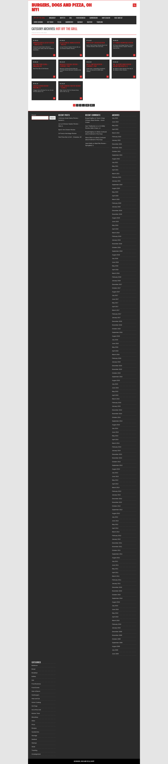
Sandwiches (69, 22)
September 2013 (117, 465)
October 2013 (116, 462)
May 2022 (115, 125)
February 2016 (116, 358)
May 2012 (115, 524)
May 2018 (115, 266)
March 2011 (115, 576)
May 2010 (115, 613)
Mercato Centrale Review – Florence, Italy (69, 65)
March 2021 (115, 173)
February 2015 (116, 402)
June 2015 (115, 388)
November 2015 (117, 369)
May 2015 (115, 391)
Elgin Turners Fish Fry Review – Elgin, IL (70, 87)
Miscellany (35, 717)
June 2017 (115, 299)
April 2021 (115, 170)
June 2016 (115, 343)
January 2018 (116, 280)
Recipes (34, 728)
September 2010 (117, 598)
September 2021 (117, 155)
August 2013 (116, 469)
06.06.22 (35, 62)
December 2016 (117, 321)
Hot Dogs (50, 22)
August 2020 (116, 188)
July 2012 (115, 517)
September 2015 (117, 377)
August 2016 (116, 336)
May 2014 (115, 436)
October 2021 (116, 151)
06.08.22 (115, 40)
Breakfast (52, 18)
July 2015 (115, 384)
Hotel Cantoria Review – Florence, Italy (95, 65)
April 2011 (115, 572)
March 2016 (115, 354)
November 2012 (117, 502)
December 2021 (117, 144)
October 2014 (116, 417)
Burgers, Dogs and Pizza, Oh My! (62, 7)
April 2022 (115, 129)
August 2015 (116, 380)
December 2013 (117, 454)
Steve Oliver (89, 137)
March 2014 (115, 443)
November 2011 (117, 546)
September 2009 (117, 642)
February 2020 (116, 203)
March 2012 (115, 532)
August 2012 (116, 513)
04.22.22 (89, 62)
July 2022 (115, 118)
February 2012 (116, 535)
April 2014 (115, 439)
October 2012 (116, 506)
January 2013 (116, 495)
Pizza (59, 22)
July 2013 (115, 473)
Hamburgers (94, 18)
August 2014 (116, 425)
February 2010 (116, 624)
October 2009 (116, 639)
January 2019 (116, 240)
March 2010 (115, 620)
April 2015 (115, 395)
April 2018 (115, 269)
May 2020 (115, 192)
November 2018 (117, 244)
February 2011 (116, 580)
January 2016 (116, 362)
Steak (33, 747)
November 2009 (117, 635)
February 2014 (116, 447)
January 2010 (116, 628)
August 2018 (116, 255)
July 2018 (115, 258)
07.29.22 (35, 40)
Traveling (100, 22)
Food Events (35, 687)
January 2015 (116, 406)
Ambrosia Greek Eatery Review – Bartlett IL (43, 44)
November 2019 (117, 214)
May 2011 (115, 569)
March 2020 (115, 199)
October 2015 (116, 373)
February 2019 (116, 236)
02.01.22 (35, 83)
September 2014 (117, 421)
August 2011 (116, 558)
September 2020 (117, 184)
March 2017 (115, 310)
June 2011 (115, 565)
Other (33, 721)
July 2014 (115, 428)
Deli (70, 18)
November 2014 (117, 413)
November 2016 (117, 325)
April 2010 (115, 617)
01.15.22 (62, 83)
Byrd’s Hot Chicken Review (95, 43)
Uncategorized (36, 754)
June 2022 (115, 122)
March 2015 (115, 399)
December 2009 (117, 631)
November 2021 (117, 147)
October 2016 (116, 329)
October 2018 (116, 247)
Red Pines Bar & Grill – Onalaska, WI (41, 65)
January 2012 (116, 539)
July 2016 (115, 340)
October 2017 (116, 288)
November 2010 (117, 591)
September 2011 (117, 554)
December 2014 (117, 410)
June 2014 (115, 432)
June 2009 (115, 654)
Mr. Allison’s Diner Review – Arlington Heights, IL (123, 65)
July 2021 (115, 162)
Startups (34, 743)
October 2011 (116, 550)
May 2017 (115, 303)
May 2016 (115, 347)
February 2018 (116, 277)
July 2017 (115, 295)
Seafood (89, 22)
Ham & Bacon (106, 18)
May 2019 (115, 225)
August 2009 (116, 646)
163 (87, 105)
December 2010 (117, 587)
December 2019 (117, 210)
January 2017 (116, 317)
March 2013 (115, 487)
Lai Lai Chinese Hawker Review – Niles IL (70, 44)
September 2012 (117, 509)
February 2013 (116, 491)
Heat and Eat (118, 18)
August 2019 (116, 218)
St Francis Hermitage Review (123, 43)
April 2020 (115, 196)
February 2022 (116, 136)
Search (34, 115)
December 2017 (117, 284)
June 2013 (115, 476)
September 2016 (117, 332)
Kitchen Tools (36, 713)
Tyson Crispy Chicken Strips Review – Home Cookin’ (95, 120)
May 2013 (115, 480)
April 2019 (115, 229)
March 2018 (115, 273)
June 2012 (115, 521)
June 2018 (115, 262)
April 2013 (115, 484)
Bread (33, 669)
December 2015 (117, 365)
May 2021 (115, 166)
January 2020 (116, 207)
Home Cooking (38, 22)
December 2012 (117, 498)
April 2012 (115, 528)
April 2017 (115, 306)
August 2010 (116, 602)
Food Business (80, 18)
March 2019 (115, 233)
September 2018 (117, 251)
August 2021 (116, 159)
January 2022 (116, 140)
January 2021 (116, 181)
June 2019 (115, 221)
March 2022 (115, 133)
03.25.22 (115, 62)
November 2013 (117, 458)
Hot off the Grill (39, 18)
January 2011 (116, 583)
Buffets (62, 18)
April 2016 (115, 351)
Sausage (80, 22)
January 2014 (116, 450)
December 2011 (117, 543)
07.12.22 (89, 40)
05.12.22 (62, 62)
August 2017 (116, 292)
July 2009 (115, 650)
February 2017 (116, 314)
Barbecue (35, 665)
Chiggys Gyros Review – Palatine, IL (41, 87)
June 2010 (115, 609)
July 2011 (115, 561)
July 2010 (115, 606)
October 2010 (116, 594)
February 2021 (116, 177)
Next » (92, 105)
